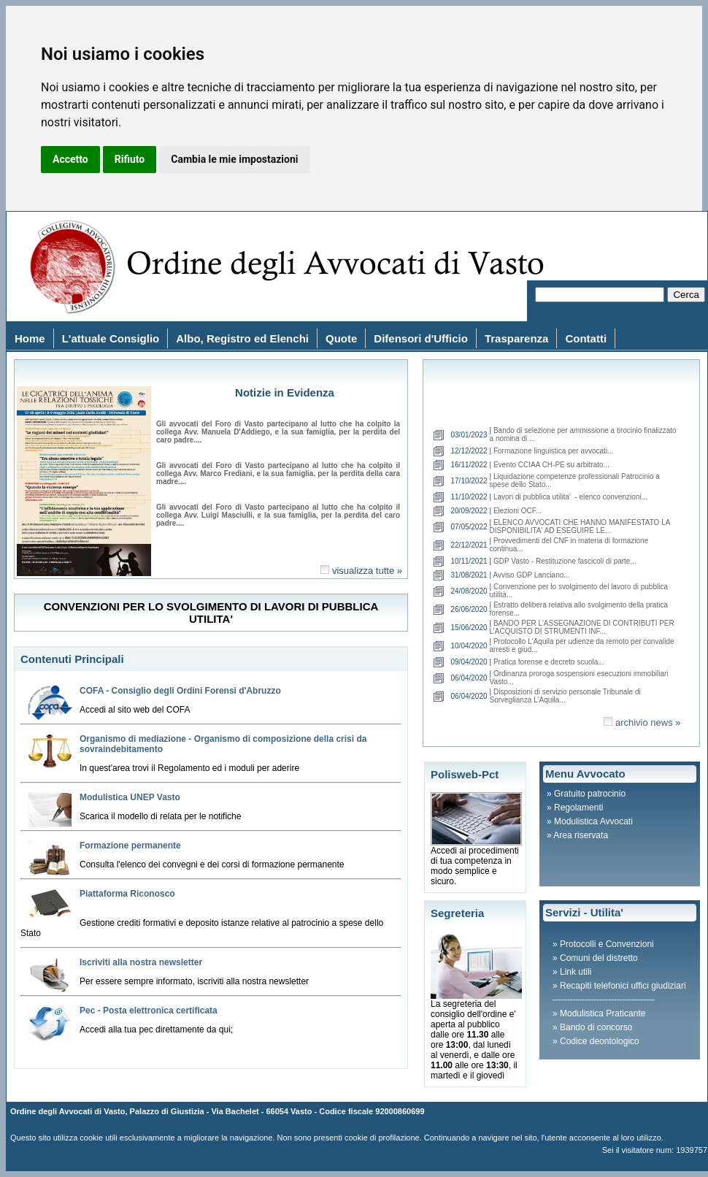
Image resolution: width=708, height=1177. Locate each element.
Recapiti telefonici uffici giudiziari (623, 986)
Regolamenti (578, 807)
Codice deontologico (599, 1041)
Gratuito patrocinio (590, 794)
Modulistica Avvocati (593, 821)
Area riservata (580, 835)
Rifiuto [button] (130, 159)
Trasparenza (517, 338)
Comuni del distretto (599, 958)
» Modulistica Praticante (599, 1013)
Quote (341, 338)
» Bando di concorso (592, 1027)
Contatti (586, 338)
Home (30, 338)
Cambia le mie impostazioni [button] (234, 159)
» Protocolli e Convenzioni (603, 944)
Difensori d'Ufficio (421, 338)
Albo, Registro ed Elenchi (242, 338)
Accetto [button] (70, 159)
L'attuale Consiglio (111, 338)
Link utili (575, 972)
